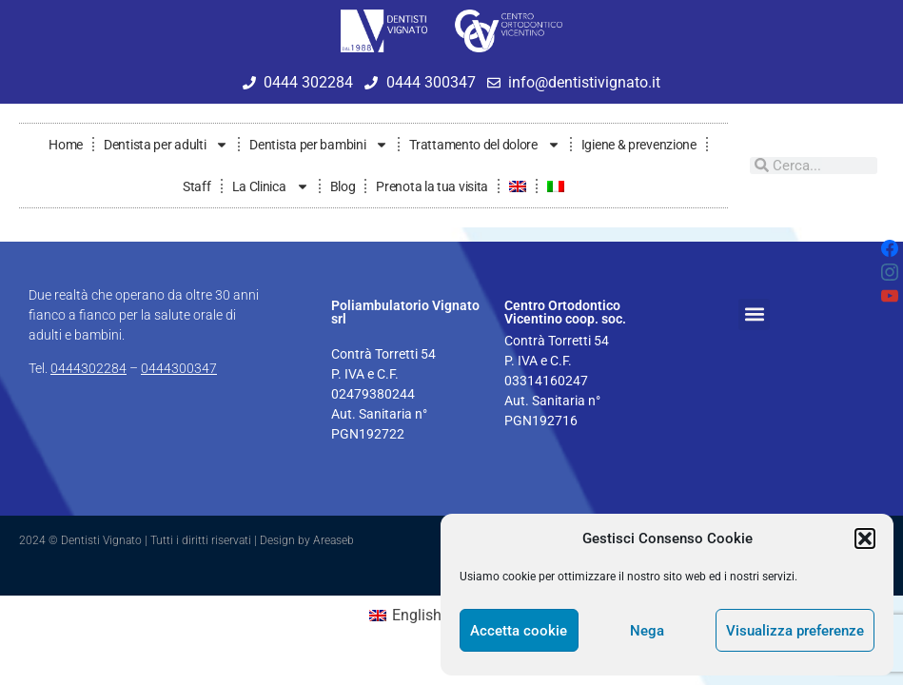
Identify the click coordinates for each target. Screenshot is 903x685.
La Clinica (270, 186)
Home (66, 144)
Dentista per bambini (318, 144)
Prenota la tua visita (432, 186)
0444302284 (88, 368)
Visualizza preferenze (795, 630)
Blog (343, 186)
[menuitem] (518, 186)
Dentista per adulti (166, 144)
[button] (864, 538)
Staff (197, 186)
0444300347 (179, 368)
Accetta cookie (518, 630)
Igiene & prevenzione (639, 144)
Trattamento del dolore (484, 144)
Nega (647, 630)
